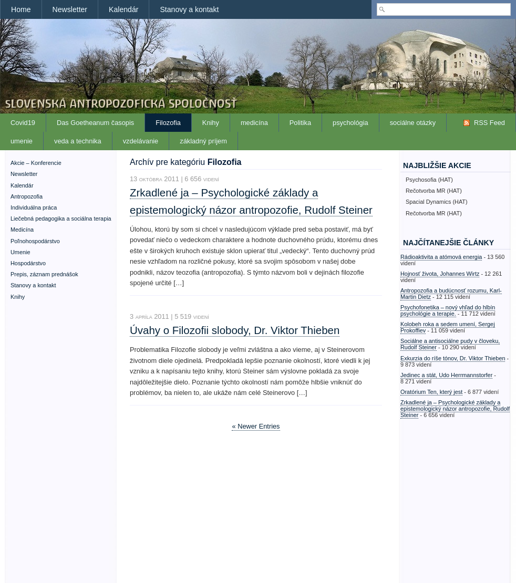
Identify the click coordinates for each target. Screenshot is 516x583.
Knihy (210, 123)
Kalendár (123, 9)
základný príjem (203, 141)
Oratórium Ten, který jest (431, 392)
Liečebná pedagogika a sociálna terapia (61, 218)
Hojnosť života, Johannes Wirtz (439, 273)
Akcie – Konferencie (36, 163)
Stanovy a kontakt (189, 9)
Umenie (20, 252)
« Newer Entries (256, 426)
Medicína (22, 229)
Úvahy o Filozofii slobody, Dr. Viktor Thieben (234, 330)
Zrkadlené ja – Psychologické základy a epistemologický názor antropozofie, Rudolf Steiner (455, 408)
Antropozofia (27, 196)
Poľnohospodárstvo (35, 241)
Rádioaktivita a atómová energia (441, 257)
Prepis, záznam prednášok (44, 274)
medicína (254, 123)
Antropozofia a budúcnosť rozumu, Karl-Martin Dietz (451, 293)
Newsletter (70, 9)
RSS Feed (489, 123)
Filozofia (168, 123)
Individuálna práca (34, 207)
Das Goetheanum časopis (95, 123)
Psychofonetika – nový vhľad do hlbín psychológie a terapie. (447, 310)
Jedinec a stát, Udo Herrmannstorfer (446, 375)
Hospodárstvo (28, 263)
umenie (22, 141)
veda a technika (77, 141)
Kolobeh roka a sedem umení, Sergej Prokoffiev (447, 327)
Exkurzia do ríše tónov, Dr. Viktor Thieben (452, 358)
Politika (300, 123)
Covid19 (23, 123)
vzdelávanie (141, 141)
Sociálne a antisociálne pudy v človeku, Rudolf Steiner (450, 344)
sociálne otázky (413, 123)
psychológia (350, 123)
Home (21, 9)
